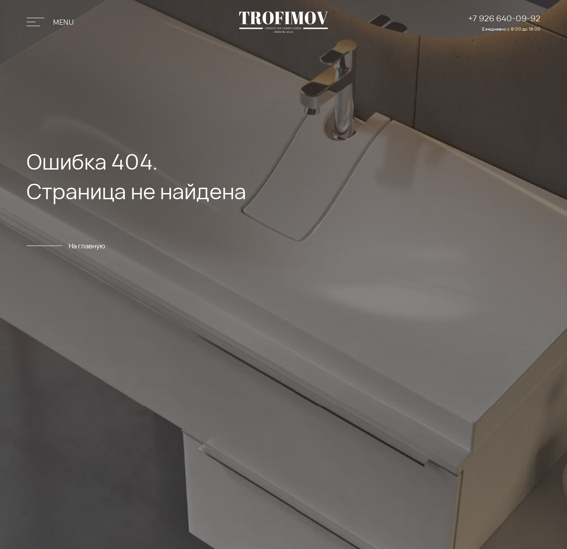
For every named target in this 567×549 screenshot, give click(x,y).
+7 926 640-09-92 (504, 18)
